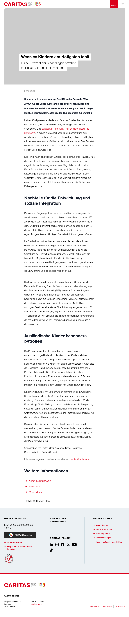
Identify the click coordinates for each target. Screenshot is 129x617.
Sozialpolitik (35, 486)
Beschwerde (94, 606)
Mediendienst (35, 492)
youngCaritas (100, 525)
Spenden (113, 3)
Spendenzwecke (13, 543)
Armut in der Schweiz (40, 480)
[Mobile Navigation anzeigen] (123, 4)
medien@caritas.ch (79, 459)
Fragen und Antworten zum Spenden (18, 548)
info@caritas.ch (36, 604)
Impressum (107, 606)
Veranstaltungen (102, 538)
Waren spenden (101, 534)
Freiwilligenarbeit (103, 529)
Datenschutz (120, 606)
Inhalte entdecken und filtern (108, 542)
